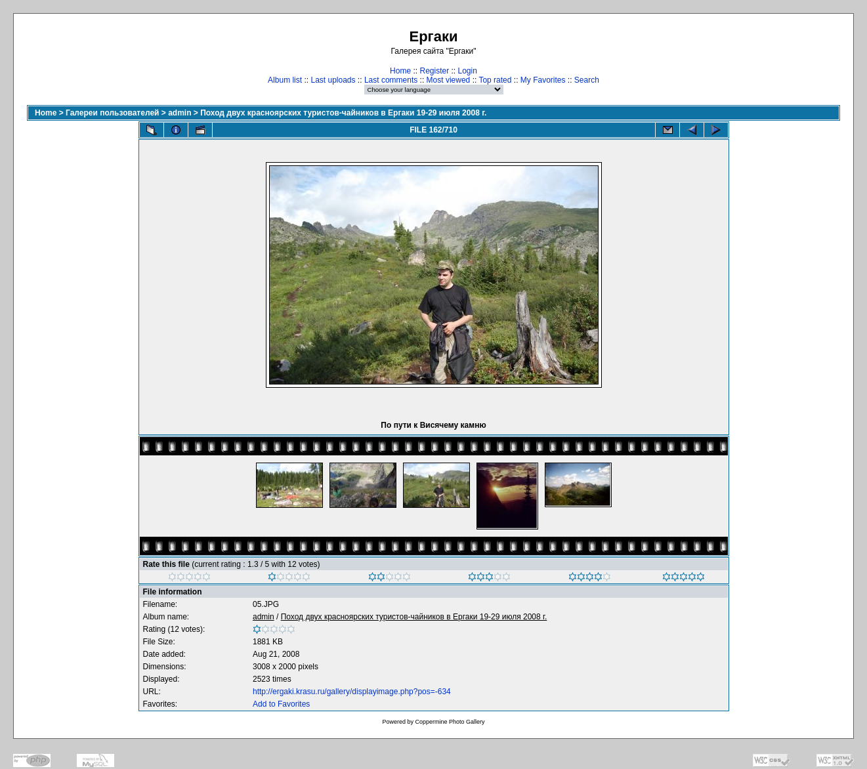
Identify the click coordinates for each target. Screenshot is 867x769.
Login (467, 70)
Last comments (390, 80)
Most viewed (449, 80)
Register (434, 70)
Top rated (494, 80)
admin (179, 112)
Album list (285, 80)
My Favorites (543, 80)
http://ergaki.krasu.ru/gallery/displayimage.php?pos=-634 (352, 691)
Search (586, 80)
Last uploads (332, 80)
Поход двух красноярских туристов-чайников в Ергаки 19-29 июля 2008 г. (343, 112)
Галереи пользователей (112, 112)
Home (400, 70)
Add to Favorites (281, 704)
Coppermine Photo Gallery (449, 721)
